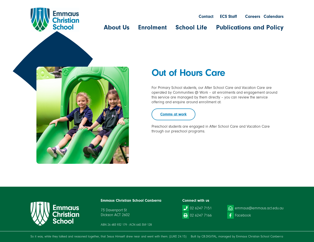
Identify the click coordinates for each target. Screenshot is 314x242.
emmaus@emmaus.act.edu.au (255, 208)
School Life (191, 27)
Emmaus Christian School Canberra (259, 236)
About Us (117, 27)
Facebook (239, 215)
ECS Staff (228, 16)
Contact (206, 16)
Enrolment (152, 27)
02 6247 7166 (197, 215)
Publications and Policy (249, 27)
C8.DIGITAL (209, 236)
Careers (252, 16)
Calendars (273, 16)
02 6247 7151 (197, 208)
